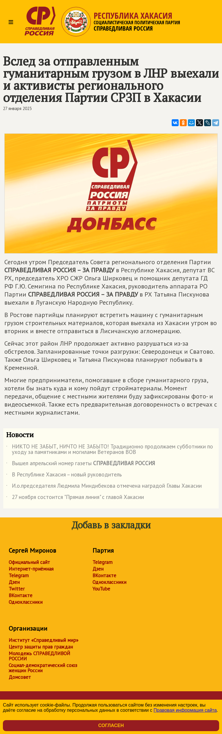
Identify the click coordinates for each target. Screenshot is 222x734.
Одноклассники (25, 602)
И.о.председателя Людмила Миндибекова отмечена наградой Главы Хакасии (104, 487)
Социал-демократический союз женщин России (43, 668)
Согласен (111, 725)
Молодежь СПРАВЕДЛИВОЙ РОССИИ (39, 656)
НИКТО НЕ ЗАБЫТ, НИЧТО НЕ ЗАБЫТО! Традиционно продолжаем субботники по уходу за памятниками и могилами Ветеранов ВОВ (109, 449)
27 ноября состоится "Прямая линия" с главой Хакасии (75, 498)
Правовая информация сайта (185, 710)
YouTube (101, 588)
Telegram (19, 575)
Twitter (17, 588)
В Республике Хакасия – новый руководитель (64, 475)
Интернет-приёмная (31, 568)
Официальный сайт (29, 562)
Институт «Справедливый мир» (43, 640)
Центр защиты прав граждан (41, 646)
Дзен (14, 582)
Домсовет (20, 677)
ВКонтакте (20, 595)
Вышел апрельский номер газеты (80, 464)
